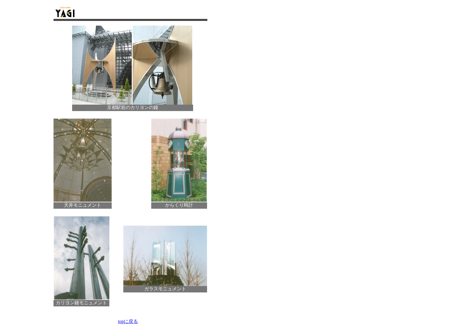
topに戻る (128, 321)
